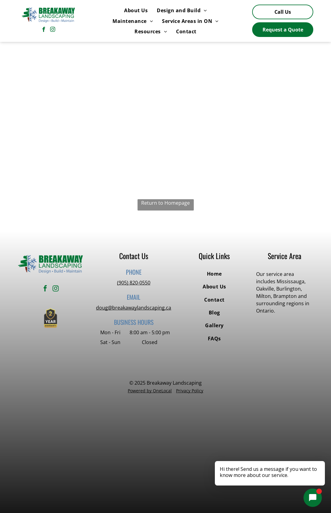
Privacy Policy (189, 391)
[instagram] (53, 30)
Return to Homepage (165, 203)
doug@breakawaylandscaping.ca (133, 307)
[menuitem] (136, 10)
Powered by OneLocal (150, 391)
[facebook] (44, 30)
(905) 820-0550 (133, 282)
